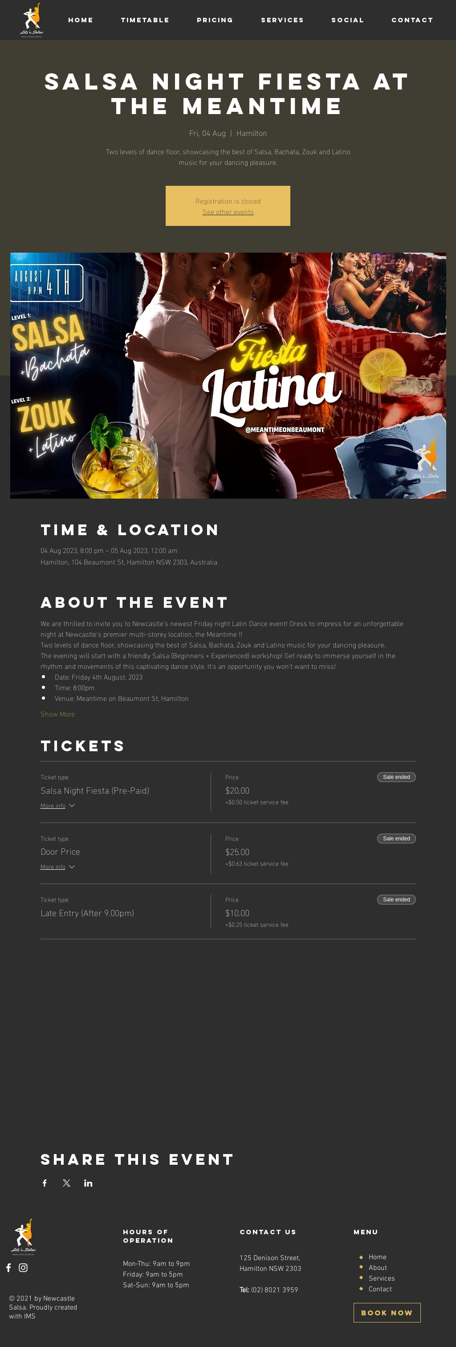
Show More (58, 713)
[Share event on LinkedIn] (88, 1183)
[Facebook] (8, 1267)
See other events (228, 211)
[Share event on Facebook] (45, 1183)
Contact (380, 1289)
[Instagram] (23, 1267)
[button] (145, 20)
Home (378, 1257)
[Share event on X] (66, 1183)
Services (382, 1278)
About (378, 1268)
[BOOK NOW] (387, 1312)
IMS (30, 1316)
